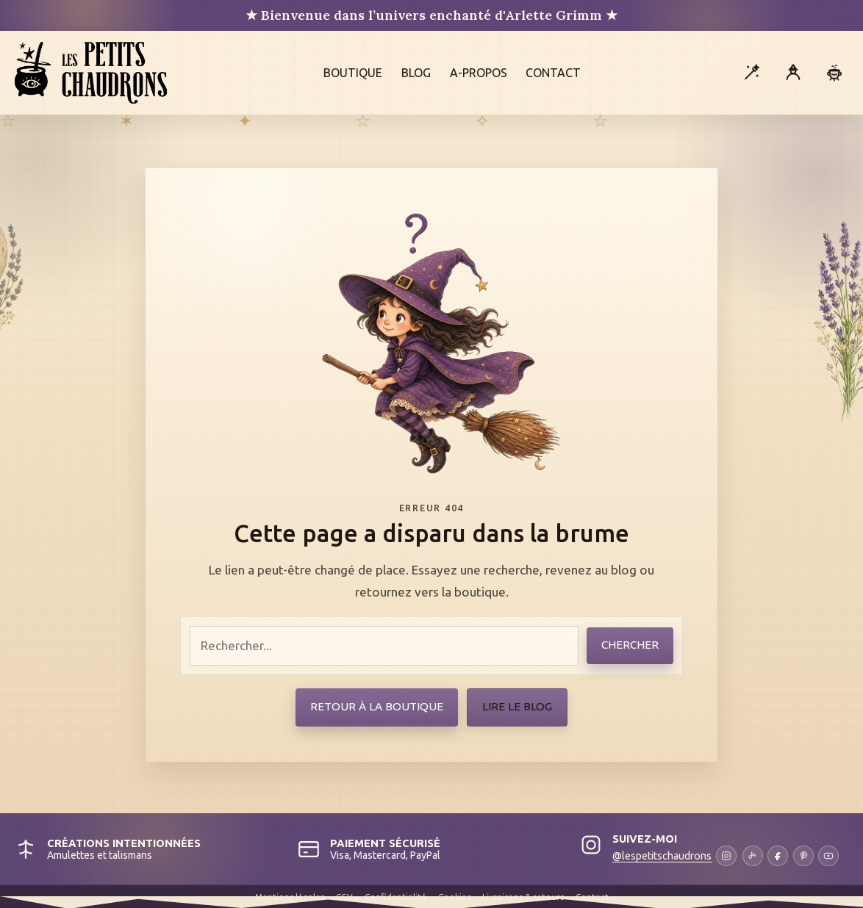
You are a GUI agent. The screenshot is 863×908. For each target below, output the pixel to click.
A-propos (478, 72)
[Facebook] (777, 856)
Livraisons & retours (523, 896)
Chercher (630, 644)
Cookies (454, 896)
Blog (416, 72)
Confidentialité (395, 896)
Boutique (352, 72)
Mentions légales (289, 896)
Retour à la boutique (376, 706)
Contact (553, 72)
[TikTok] (752, 856)
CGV (344, 896)
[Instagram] (674, 856)
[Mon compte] (793, 72)
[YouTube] (828, 856)
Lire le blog (517, 706)
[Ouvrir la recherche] (751, 72)
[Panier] (834, 72)
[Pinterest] (803, 856)
